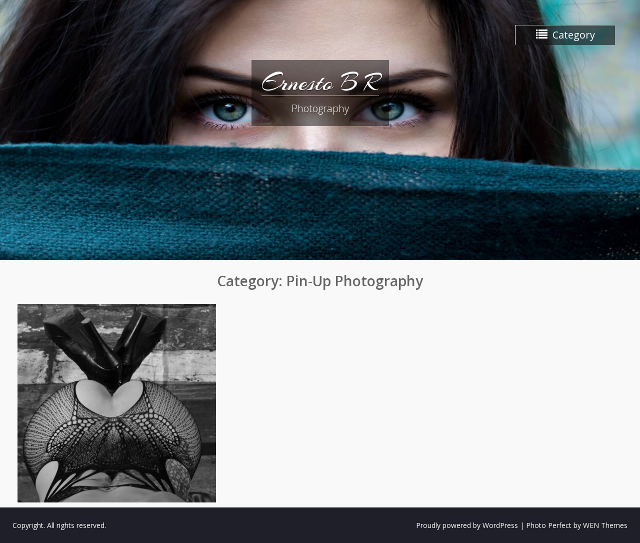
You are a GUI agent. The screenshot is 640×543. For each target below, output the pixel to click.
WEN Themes (605, 525)
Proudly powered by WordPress (467, 525)
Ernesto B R (320, 83)
